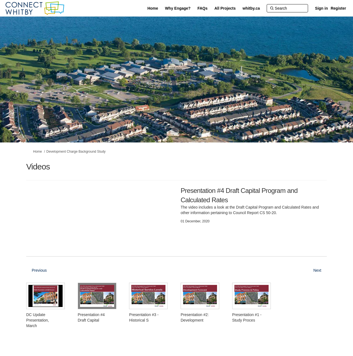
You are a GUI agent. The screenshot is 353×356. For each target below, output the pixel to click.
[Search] (287, 8)
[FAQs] (202, 8)
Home (37, 151)
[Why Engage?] (178, 8)
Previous (39, 270)
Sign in (321, 8)
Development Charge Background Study (76, 151)
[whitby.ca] (251, 8)
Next (317, 270)
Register (338, 8)
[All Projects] (225, 8)
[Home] (152, 8)
